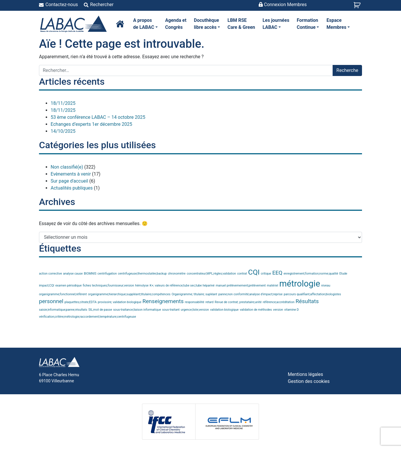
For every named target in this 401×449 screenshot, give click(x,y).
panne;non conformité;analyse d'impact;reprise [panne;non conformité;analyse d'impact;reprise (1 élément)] (250, 294)
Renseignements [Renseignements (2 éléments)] (163, 301)
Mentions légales (305, 374)
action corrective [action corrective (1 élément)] (50, 273)
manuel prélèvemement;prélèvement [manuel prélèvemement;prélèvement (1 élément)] (241, 285)
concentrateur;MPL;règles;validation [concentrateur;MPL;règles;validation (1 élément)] (211, 273)
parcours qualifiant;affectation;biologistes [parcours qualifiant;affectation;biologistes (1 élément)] (312, 294)
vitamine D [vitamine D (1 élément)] (291, 310)
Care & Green (241, 23)
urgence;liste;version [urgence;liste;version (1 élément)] (195, 310)
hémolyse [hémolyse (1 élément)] (142, 285)
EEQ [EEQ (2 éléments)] (277, 272)
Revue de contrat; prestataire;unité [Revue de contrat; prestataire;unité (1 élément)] (238, 302)
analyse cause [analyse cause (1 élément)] (73, 273)
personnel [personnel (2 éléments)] (51, 301)
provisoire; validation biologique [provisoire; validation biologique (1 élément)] (119, 302)
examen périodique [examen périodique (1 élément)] (68, 285)
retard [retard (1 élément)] (209, 302)
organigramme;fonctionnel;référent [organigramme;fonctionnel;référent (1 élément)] (63, 294)
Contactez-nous (61, 4)
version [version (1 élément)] (278, 310)
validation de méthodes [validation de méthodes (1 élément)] (256, 310)
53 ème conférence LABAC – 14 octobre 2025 (98, 117)
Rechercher (101, 4)
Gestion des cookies (309, 381)
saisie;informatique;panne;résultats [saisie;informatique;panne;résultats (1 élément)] (63, 310)
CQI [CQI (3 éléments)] (254, 272)
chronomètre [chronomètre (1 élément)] (177, 273)
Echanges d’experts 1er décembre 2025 (91, 124)
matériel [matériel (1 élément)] (272, 285)
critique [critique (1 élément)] (266, 273)
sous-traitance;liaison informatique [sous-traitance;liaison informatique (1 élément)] (137, 310)
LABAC (275, 23)
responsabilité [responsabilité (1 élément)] (194, 302)
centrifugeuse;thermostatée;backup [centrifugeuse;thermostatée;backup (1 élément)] (142, 273)
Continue (308, 23)
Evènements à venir (71, 174)
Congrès (176, 23)
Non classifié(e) (67, 167)
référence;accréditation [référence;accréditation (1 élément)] (278, 302)
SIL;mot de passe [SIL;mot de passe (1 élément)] (100, 310)
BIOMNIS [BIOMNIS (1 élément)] (90, 273)
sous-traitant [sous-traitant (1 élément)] (171, 310)
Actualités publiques (72, 188)
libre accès (207, 23)
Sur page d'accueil (69, 181)
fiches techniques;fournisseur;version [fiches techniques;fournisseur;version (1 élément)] (108, 285)
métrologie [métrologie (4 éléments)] (299, 284)
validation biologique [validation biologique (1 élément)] (224, 310)
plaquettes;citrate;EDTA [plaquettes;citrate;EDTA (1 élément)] (81, 302)
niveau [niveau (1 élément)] (325, 285)
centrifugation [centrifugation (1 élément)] (107, 273)
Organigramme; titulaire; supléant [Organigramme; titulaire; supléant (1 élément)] (194, 294)
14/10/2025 (63, 131)
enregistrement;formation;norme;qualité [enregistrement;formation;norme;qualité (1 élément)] (310, 273)
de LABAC (145, 23)
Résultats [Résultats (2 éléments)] (307, 301)
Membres (338, 23)
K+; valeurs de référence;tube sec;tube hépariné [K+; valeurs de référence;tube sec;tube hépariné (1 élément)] (182, 285)
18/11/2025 (63, 103)
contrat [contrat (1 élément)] (242, 273)
